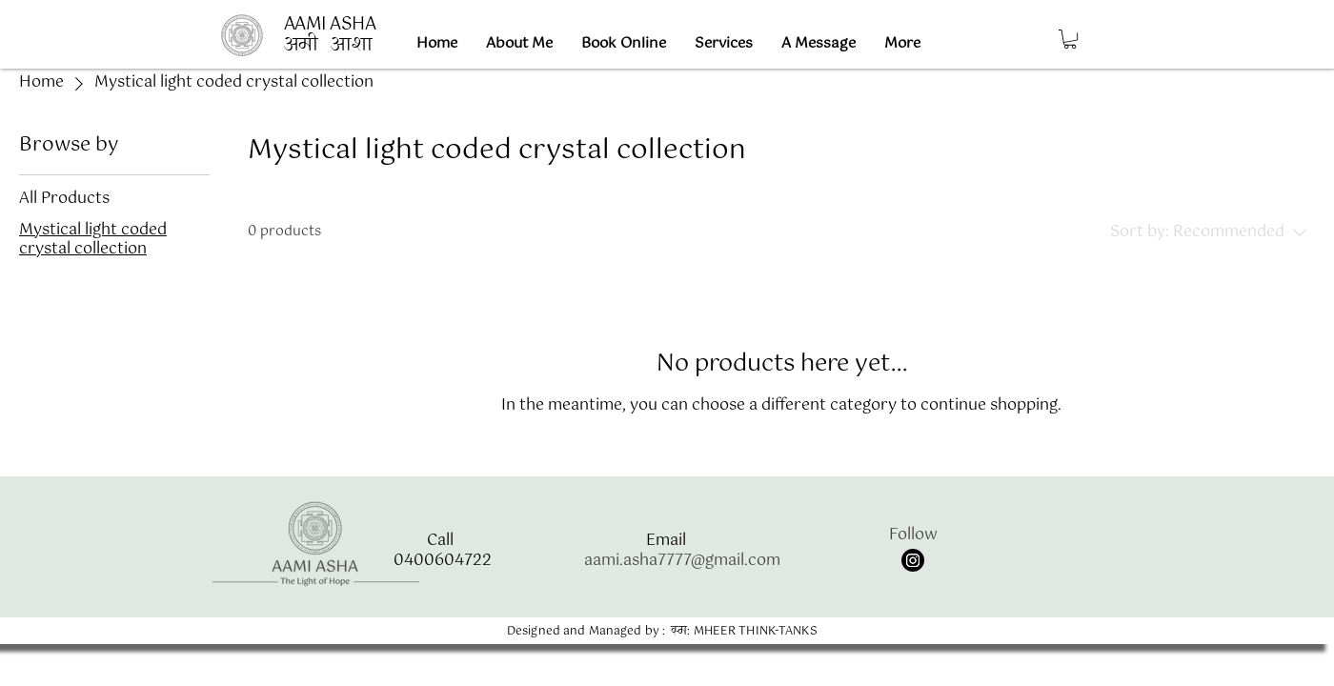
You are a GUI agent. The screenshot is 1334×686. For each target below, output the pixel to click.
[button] (1070, 39)
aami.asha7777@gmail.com (682, 561)
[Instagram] (912, 560)
